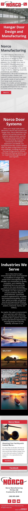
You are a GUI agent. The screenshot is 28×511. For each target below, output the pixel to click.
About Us (6, 92)
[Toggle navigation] (2, 4)
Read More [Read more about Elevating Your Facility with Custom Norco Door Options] (8, 461)
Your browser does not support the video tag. (14, 102)
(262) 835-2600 (25, 4)
